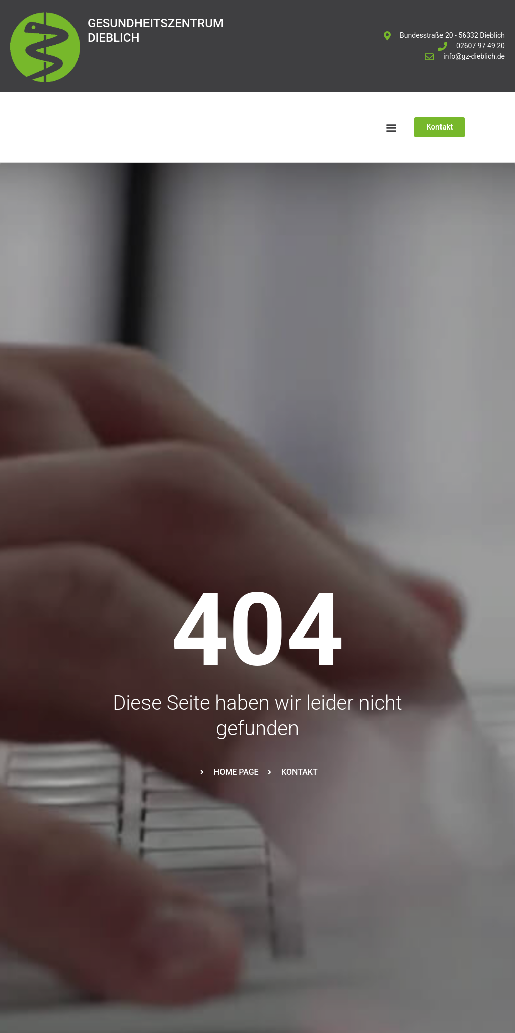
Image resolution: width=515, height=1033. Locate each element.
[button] (391, 127)
